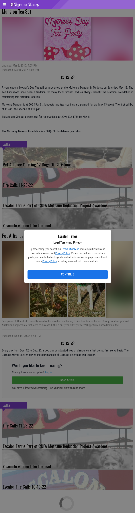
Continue (67, 274)
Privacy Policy (62, 253)
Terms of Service (70, 249)
